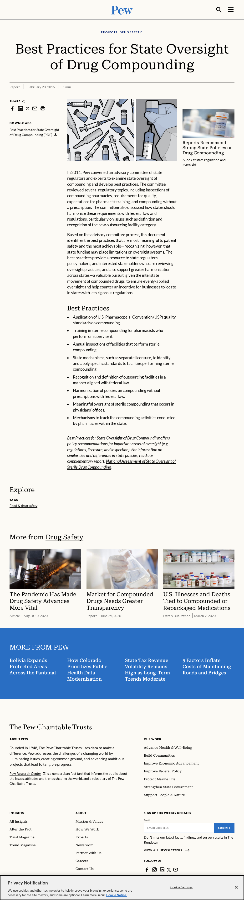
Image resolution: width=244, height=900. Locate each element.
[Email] (179, 827)
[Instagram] (154, 869)
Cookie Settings (181, 887)
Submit (224, 827)
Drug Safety (64, 537)
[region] (122, 887)
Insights (17, 812)
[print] (43, 108)
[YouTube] (176, 869)
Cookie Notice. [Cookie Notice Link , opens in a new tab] (116, 895)
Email (147, 820)
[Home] (51, 726)
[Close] (236, 887)
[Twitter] (169, 869)
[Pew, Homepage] (122, 9)
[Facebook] (147, 869)
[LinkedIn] (162, 869)
